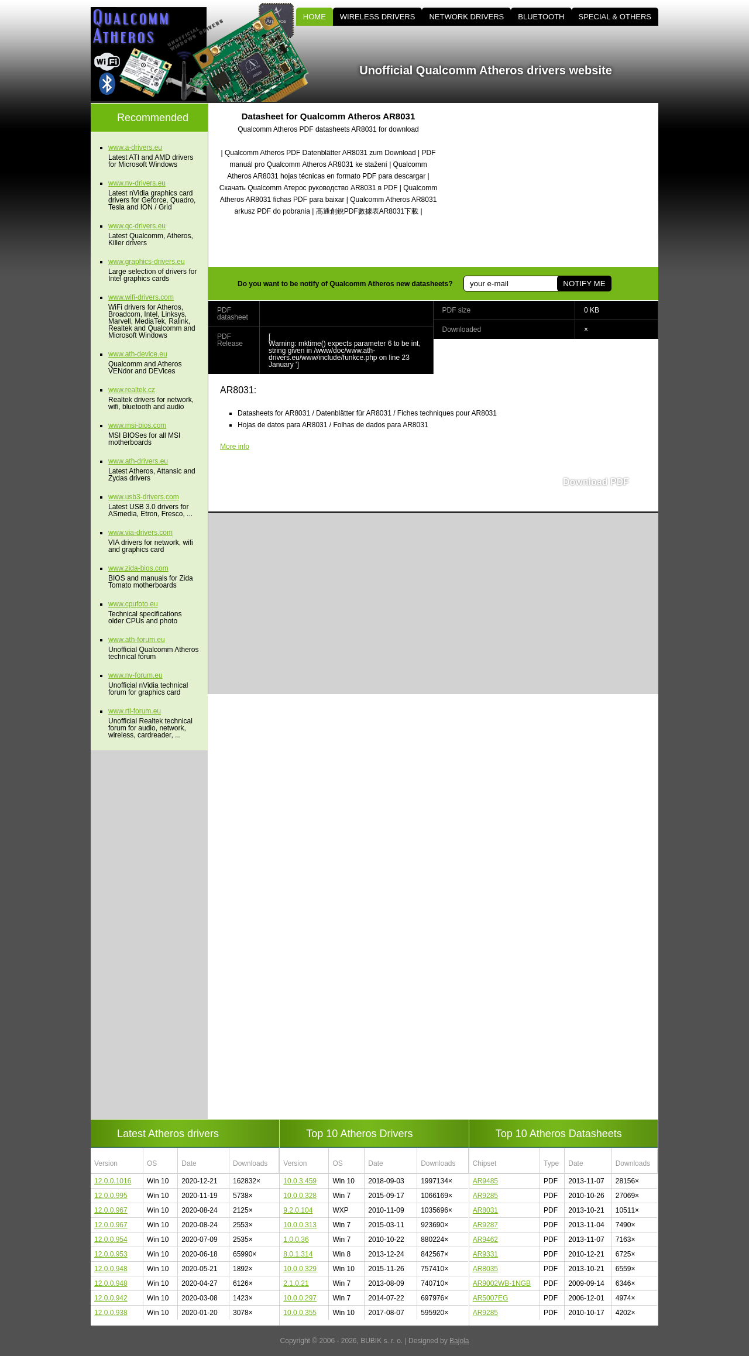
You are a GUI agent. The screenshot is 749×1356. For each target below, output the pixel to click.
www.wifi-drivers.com (141, 297)
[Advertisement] (558, 185)
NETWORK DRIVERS (466, 16)
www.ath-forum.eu (136, 639)
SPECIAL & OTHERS (615, 16)
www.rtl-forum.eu (134, 711)
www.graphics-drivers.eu (146, 261)
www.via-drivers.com (140, 532)
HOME (314, 16)
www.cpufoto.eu (133, 603)
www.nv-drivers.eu (137, 183)
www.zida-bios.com (138, 568)
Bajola (459, 1341)
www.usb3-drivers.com (143, 496)
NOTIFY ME (584, 283)
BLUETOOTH (541, 16)
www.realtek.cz (131, 389)
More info (234, 446)
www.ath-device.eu (137, 354)
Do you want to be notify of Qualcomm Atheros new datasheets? (345, 284)
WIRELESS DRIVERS (377, 16)
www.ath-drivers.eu (138, 461)
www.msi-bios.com (137, 425)
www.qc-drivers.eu (137, 225)
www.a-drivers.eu (135, 147)
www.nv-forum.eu (135, 675)
